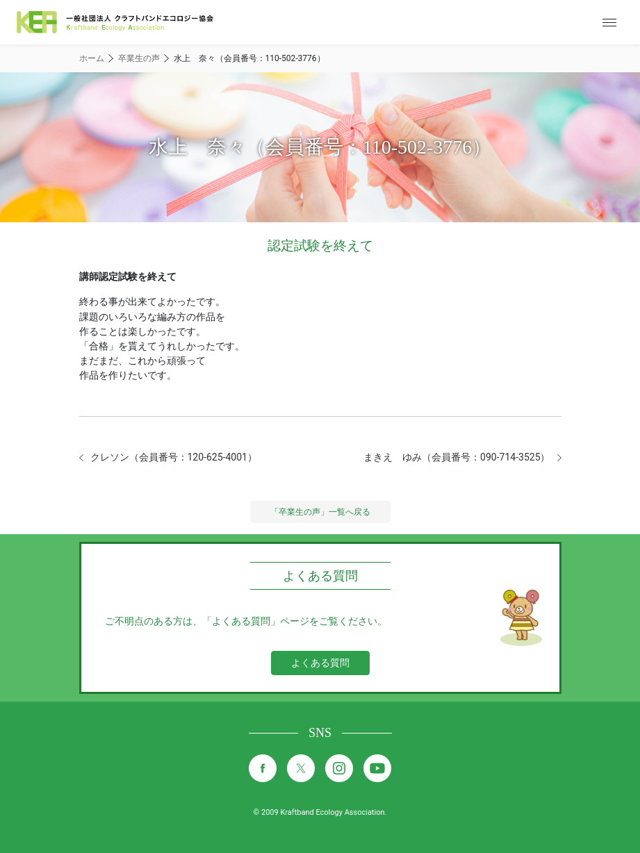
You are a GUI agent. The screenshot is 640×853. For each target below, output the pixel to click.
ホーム (91, 58)
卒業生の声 (139, 58)
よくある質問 (320, 662)
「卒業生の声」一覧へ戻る (320, 512)
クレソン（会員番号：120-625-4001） (173, 457)
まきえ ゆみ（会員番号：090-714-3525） (456, 457)
